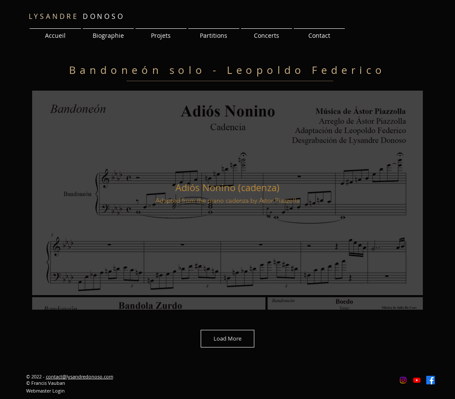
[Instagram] (403, 380)
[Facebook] (430, 380)
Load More (227, 338)
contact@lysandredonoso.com (79, 376)
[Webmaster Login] (45, 391)
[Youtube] (417, 380)
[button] (161, 31)
